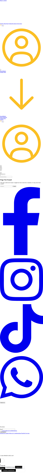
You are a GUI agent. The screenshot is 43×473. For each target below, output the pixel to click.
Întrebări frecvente (25, 433)
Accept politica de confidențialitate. (9, 430)
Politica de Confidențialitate (15, 433)
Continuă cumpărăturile (8, 470)
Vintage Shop (3, 23)
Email (1, 429)
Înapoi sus (3, 402)
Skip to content (3, 0)
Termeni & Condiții (4, 433)
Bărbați (4, 71)
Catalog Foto (16, 23)
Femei (1, 71)
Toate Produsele (9, 23)
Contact (20, 23)
